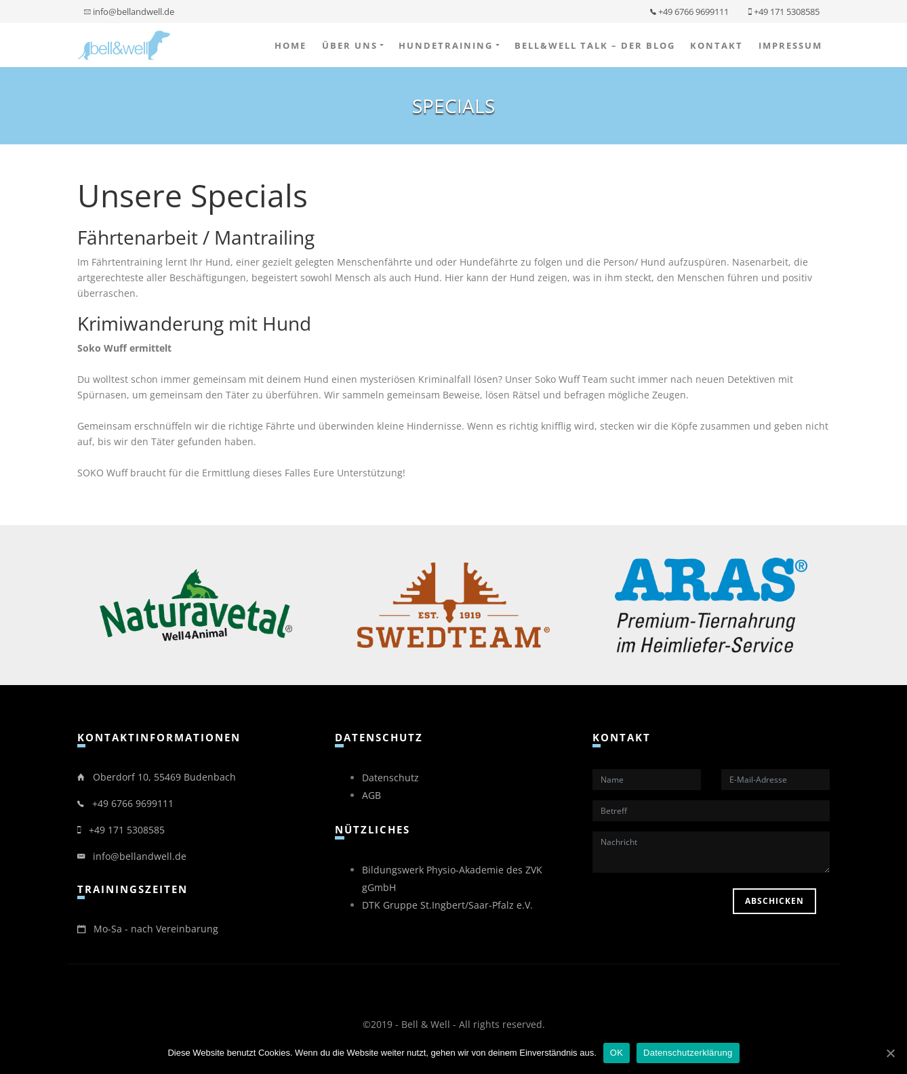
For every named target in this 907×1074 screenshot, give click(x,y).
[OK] (890, 1053)
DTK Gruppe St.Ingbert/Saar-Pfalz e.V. (447, 905)
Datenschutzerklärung (687, 1053)
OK (616, 1053)
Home (290, 45)
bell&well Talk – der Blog (595, 45)
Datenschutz (390, 777)
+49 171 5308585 (784, 11)
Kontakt (716, 45)
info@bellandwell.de (129, 11)
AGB (371, 795)
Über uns (350, 45)
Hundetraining (446, 45)
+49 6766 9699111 (689, 11)
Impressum (790, 45)
